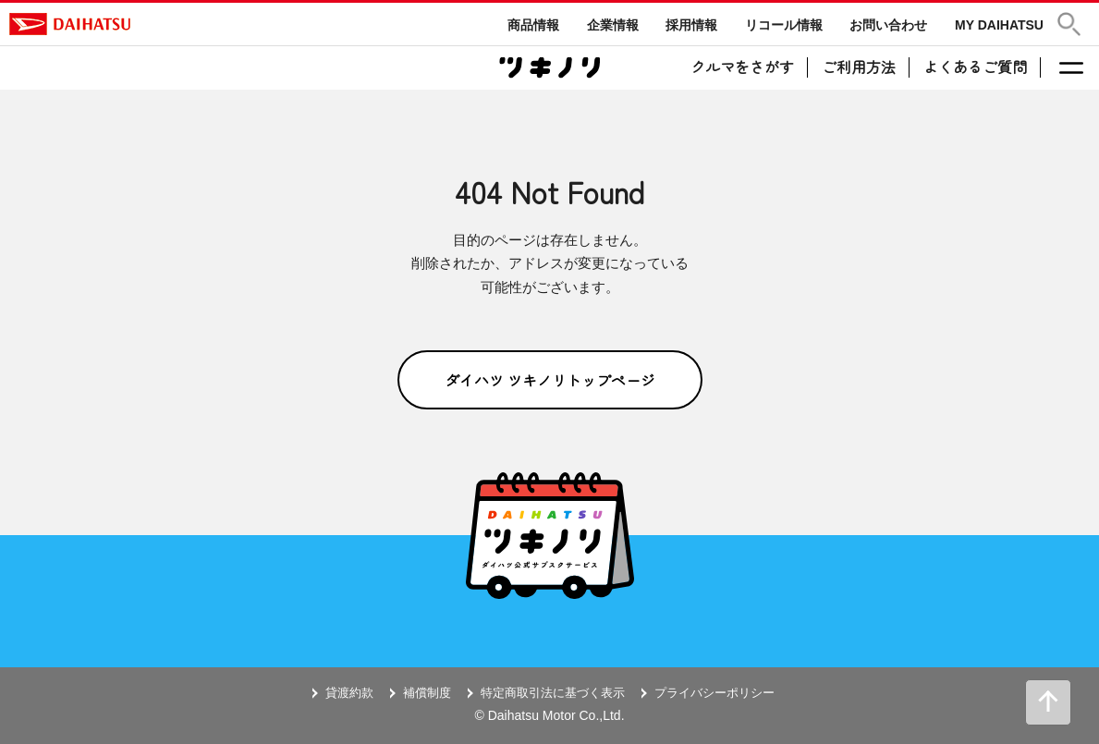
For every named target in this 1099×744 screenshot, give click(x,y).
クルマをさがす (742, 66)
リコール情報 (784, 25)
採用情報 (691, 25)
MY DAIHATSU (999, 25)
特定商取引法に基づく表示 (553, 693)
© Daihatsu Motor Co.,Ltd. (549, 715)
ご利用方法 (859, 66)
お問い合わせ (888, 25)
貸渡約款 (349, 693)
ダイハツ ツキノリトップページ (550, 380)
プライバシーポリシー (714, 693)
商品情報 (533, 25)
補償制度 (427, 693)
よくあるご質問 (975, 66)
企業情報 (613, 25)
